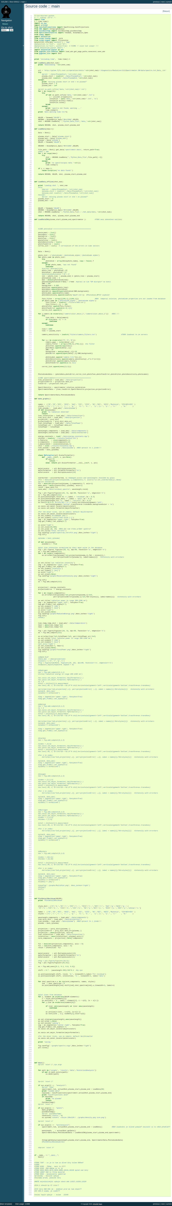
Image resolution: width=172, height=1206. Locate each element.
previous (156, 2)
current (168, 2)
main (23, 2)
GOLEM (4, 2)
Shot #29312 (14, 2)
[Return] (166, 11)
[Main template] (6, 1204)
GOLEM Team (97, 1204)
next (162, 2)
